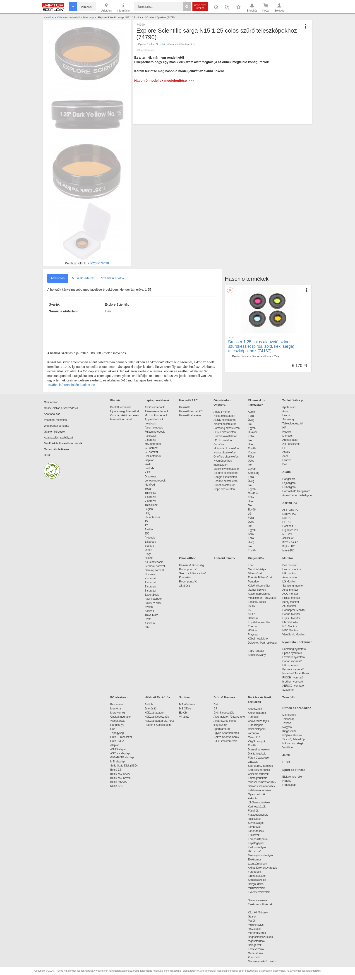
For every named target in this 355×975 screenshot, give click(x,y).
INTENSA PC (290, 542)
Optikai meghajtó (120, 716)
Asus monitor (290, 589)
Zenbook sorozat (155, 566)
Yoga (148, 488)
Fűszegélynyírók (259, 814)
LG (250, 513)
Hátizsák (253, 618)
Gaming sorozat (155, 570)
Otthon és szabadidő (296, 708)
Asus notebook (154, 562)
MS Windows (187, 704)
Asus (285, 411)
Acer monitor (290, 577)
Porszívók (254, 957)
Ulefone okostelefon (225, 472)
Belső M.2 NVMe (121, 777)
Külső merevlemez (259, 593)
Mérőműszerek (257, 932)
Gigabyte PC (290, 530)
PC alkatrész (119, 697)
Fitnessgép (289, 784)
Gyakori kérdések (54, 431)
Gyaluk (257, 916)
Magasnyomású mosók (262, 961)
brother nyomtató (292, 681)
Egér (251, 565)
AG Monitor (289, 606)
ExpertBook (152, 594)
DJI (215, 708)
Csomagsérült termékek (124, 415)
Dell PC (287, 518)
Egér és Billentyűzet (260, 577)
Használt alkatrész (190, 415)
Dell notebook (153, 456)
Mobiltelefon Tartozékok (262, 597)
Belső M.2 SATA (120, 773)
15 (146, 521)
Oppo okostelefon (224, 489)
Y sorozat (150, 496)
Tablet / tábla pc (293, 400)
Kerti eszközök (257, 806)
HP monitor (289, 573)
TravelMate (152, 615)
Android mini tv (224, 558)
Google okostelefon (225, 477)
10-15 (251, 606)
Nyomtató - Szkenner (297, 642)
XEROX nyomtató (293, 685)
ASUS (286, 452)
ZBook (149, 558)
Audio (286, 472)
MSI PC (287, 534)
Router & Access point (158, 724)
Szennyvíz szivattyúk (260, 855)
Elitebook (150, 541)
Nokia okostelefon (224, 415)
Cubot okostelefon (224, 485)
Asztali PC (289, 503)
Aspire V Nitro (154, 602)
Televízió (288, 697)
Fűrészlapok (257, 725)
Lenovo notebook (155, 480)
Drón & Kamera (224, 697)
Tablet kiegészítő (292, 423)
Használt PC (289, 526)
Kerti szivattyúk (257, 847)
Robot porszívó (188, 569)
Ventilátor (288, 747)
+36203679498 (98, 263)
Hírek (47, 455)
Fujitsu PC (288, 546)
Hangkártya (117, 724)
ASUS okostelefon (224, 420)
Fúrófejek (256, 717)
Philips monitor (291, 597)
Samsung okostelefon (226, 428)
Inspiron (149, 460)
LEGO (286, 762)
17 (146, 525)
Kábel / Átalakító (258, 638)
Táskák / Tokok (257, 602)
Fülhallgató (289, 487)
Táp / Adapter (256, 650)
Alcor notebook (154, 427)
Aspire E (150, 611)
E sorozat (150, 439)
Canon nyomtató (292, 661)
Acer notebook (153, 598)
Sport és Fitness (293, 769)
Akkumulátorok (259, 712)
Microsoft (287, 435)
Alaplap (114, 745)
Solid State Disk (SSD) (124, 765)
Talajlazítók (254, 818)
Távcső (286, 723)
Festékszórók (256, 949)
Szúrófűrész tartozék (260, 765)
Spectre (149, 545)
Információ (123, 7)
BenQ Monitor (290, 602)
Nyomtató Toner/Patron (296, 673)
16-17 (251, 614)
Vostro (148, 464)
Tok (250, 424)
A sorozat (150, 435)
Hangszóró (288, 479)
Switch (149, 606)
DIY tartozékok (257, 753)
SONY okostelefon (224, 432)
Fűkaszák (253, 835)
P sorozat (150, 582)
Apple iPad (288, 407)
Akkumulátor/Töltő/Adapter (229, 716)
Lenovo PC (289, 513)
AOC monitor (290, 593)
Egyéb (252, 428)
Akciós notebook (155, 407)
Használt (184, 407)
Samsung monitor (293, 585)
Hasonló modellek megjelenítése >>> (164, 80)
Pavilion (149, 529)
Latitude (149, 468)
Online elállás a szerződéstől (61, 408)
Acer (285, 456)
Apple (251, 411)
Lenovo (286, 415)
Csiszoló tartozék (258, 774)
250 (147, 533)
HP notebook (152, 517)
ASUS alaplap (119, 749)
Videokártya (117, 720)
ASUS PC (288, 538)
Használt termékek (121, 419)
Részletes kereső (200, 6)
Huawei (252, 432)
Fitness (286, 780)
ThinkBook (151, 505)
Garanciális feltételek (56, 449)
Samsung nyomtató (294, 649)
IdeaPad (150, 484)
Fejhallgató (289, 483)
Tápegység (117, 733)
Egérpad (253, 626)
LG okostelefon (222, 440)
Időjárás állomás (292, 735)
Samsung (253, 472)
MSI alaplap (117, 761)
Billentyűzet (255, 573)
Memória (115, 708)
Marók (254, 920)
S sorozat (150, 590)
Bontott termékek (120, 407)
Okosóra (218, 444)
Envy (148, 554)
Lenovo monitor (291, 569)
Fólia (251, 415)
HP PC (286, 522)
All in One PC (290, 509)
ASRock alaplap (120, 753)
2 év (193, 44)
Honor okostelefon (224, 452)
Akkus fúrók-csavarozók (262, 867)
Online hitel (51, 402)
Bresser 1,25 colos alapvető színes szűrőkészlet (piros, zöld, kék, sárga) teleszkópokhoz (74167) (261, 346)
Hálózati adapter (154, 712)
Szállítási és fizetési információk (63, 443)
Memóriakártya (257, 569)
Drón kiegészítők (223, 712)
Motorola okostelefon (226, 448)
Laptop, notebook (157, 400)
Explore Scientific (156, 44)
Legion (149, 509)
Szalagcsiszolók (257, 900)
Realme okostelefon (225, 481)
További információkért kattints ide (71, 385)
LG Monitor (289, 581)
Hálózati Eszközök (157, 697)
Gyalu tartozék (256, 794)
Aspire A (150, 623)
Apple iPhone (221, 411)
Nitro (147, 627)
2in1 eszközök (291, 444)
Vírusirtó (184, 716)
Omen (148, 549)
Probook (150, 537)
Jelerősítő (150, 708)
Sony (251, 534)
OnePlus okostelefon (226, 456)
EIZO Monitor (290, 622)
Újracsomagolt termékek (124, 411)
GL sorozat (151, 452)
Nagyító (287, 727)
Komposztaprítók (258, 839)
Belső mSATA (119, 781)
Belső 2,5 (116, 769)
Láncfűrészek (258, 831)
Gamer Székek (257, 589)
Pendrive (253, 581)
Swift (148, 619)
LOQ (147, 513)
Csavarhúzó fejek (260, 721)
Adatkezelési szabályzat (58, 437)
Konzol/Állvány (257, 654)
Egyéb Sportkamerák (226, 733)
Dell (284, 464)
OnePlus (253, 493)
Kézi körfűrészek (260, 912)
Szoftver (185, 697)
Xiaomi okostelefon (224, 424)
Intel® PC (288, 550)
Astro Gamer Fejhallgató (297, 495)
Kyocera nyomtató (293, 669)
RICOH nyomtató (292, 677)
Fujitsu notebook (155, 431)
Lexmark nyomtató (293, 657)
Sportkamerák (221, 729)
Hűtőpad (253, 630)
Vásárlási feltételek (55, 420)
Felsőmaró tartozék (259, 790)
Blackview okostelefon (226, 468)
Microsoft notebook (156, 415)
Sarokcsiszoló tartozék (261, 786)
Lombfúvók (254, 827)
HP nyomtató (290, 665)
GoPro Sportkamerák (226, 737)
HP (284, 427)
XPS (147, 472)
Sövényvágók (258, 822)
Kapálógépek (256, 843)
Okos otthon (188, 558)
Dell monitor (289, 565)
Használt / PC (188, 400)
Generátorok (255, 953)
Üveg (251, 420)
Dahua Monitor (291, 614)
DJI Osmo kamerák (225, 741)
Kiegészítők (256, 558)
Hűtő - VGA (117, 741)
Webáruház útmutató (56, 425)
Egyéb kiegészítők (259, 622)
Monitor (287, 558)
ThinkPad (150, 492)
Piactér (115, 400)
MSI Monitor (289, 626)
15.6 (250, 610)
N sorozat (150, 574)
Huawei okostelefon (225, 436)
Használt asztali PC (191, 411)
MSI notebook (153, 444)
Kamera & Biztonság (191, 565)
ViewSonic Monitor (293, 634)
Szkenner (288, 689)
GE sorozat (152, 448)
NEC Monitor (290, 630)
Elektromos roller (292, 776)
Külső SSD (116, 786)
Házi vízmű (254, 851)
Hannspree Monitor (293, 610)
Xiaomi (252, 452)
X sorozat (150, 578)
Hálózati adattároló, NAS (159, 720)
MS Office (185, 708)
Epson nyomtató (292, 653)
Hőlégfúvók (254, 945)
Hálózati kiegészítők (157, 716)
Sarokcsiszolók (258, 880)
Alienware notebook (156, 411)
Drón (216, 704)
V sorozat (150, 501)
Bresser (245, 356)
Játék (286, 755)
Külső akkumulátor (259, 585)
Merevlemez (117, 712)
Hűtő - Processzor (121, 737)
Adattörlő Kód (52, 414)
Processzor (117, 704)
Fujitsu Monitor (291, 618)
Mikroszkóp (289, 714)
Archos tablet (290, 439)
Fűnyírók (253, 810)
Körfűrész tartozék (259, 769)
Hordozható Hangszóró (296, 491)
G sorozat (150, 476)
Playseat (253, 634)
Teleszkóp (288, 719)
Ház (112, 729)
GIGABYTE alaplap (122, 757)
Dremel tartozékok (261, 749)
